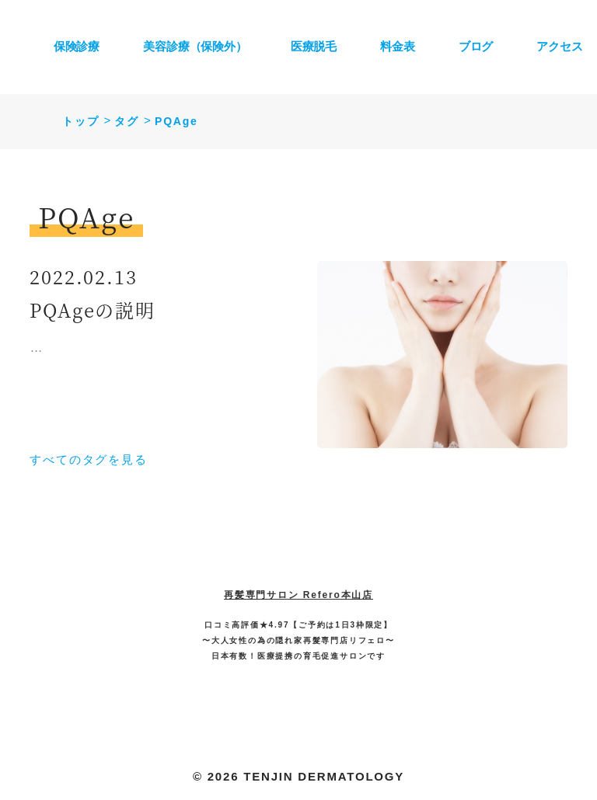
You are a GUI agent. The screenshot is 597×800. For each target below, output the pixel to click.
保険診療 (77, 46)
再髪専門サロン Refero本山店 (298, 595)
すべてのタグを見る (88, 459)
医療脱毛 (314, 46)
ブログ (476, 46)
